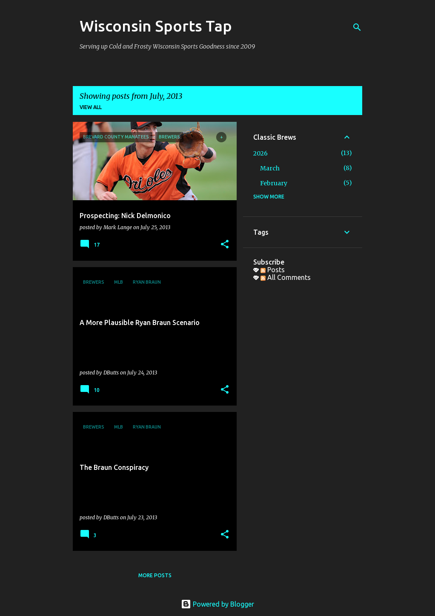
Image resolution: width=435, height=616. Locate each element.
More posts (155, 575)
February (273, 183)
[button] (225, 244)
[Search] (357, 27)
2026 (260, 153)
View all (91, 107)
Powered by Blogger (217, 604)
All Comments (285, 277)
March (270, 168)
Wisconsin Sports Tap (156, 26)
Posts (272, 269)
